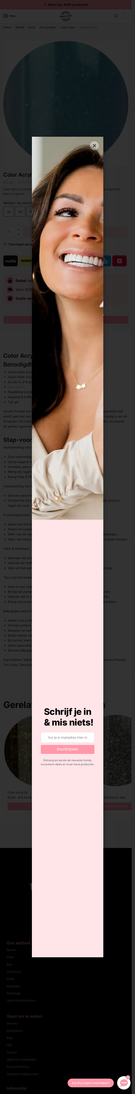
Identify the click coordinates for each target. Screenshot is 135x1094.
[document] (67, 547)
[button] (94, 145)
